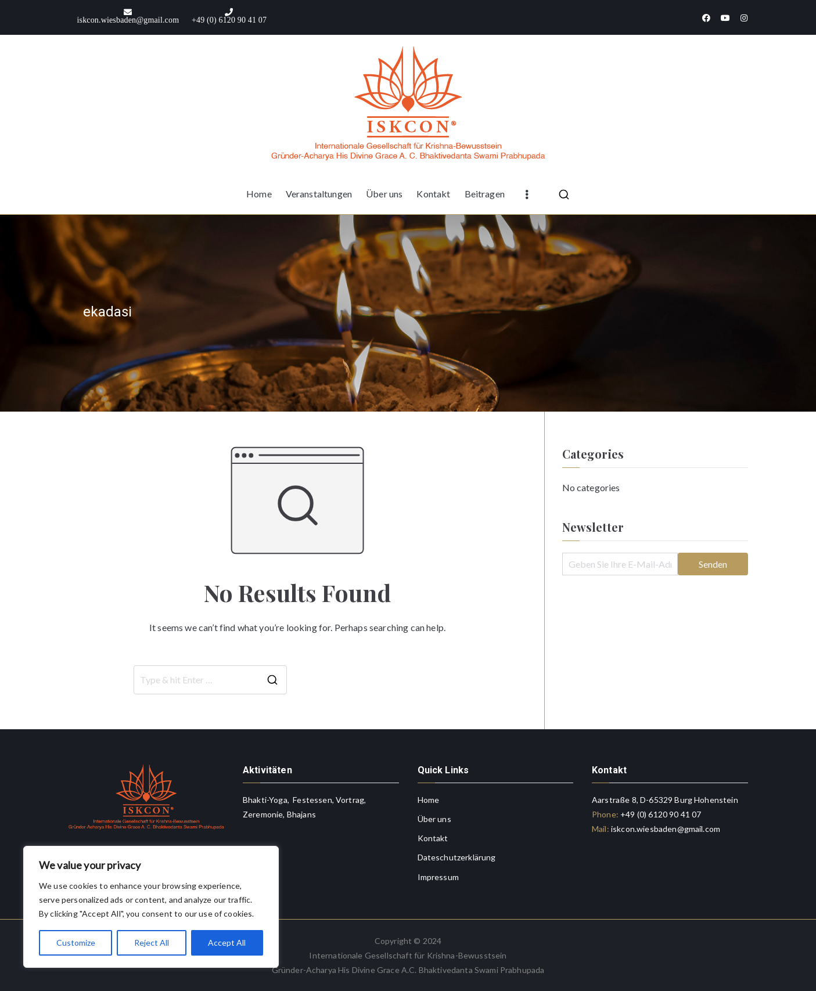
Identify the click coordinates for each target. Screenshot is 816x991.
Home (259, 193)
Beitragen (485, 193)
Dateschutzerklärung (457, 857)
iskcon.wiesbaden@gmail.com (664, 829)
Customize (75, 942)
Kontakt (433, 193)
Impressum (438, 877)
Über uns (384, 193)
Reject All (151, 942)
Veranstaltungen (319, 193)
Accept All (227, 942)
